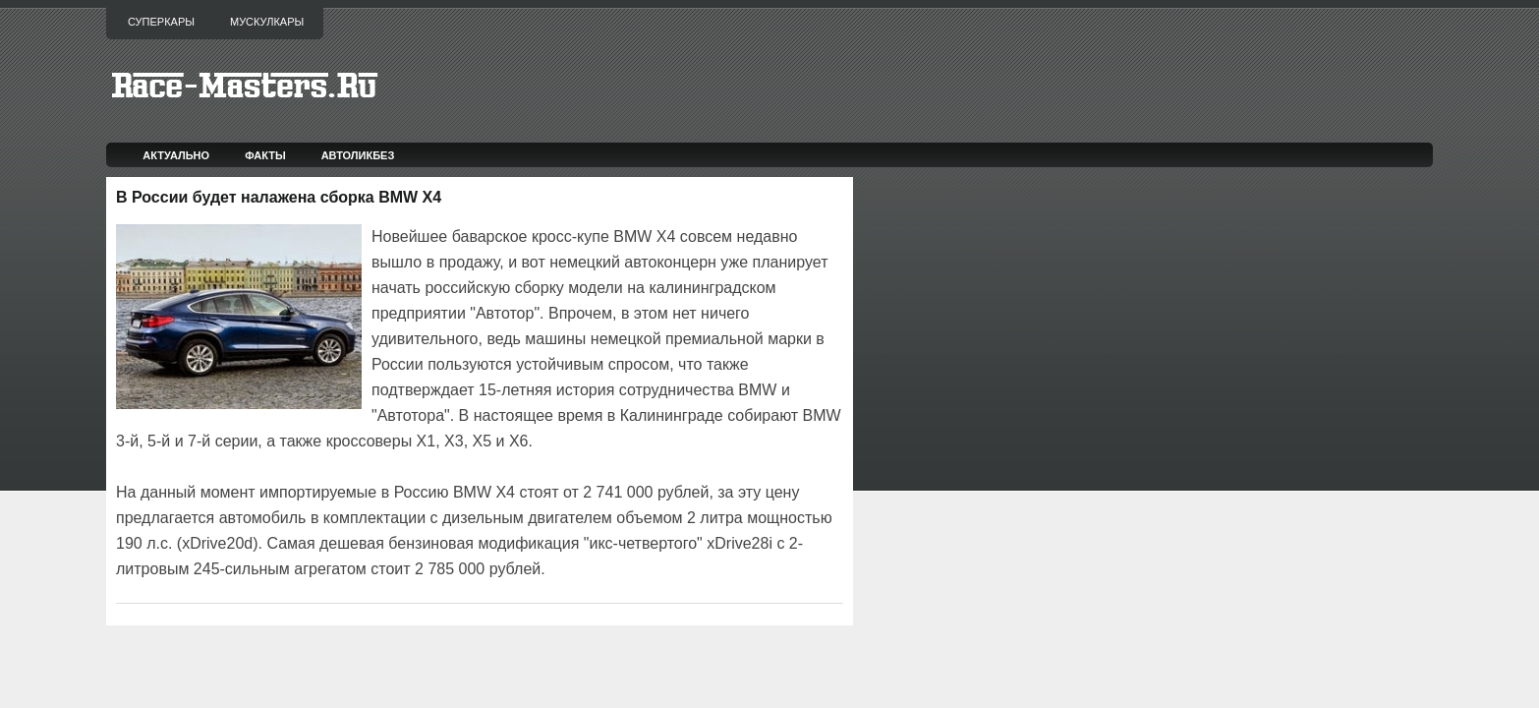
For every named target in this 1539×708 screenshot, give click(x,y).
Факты (265, 155)
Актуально (175, 155)
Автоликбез (358, 155)
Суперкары (161, 22)
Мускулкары (267, 22)
